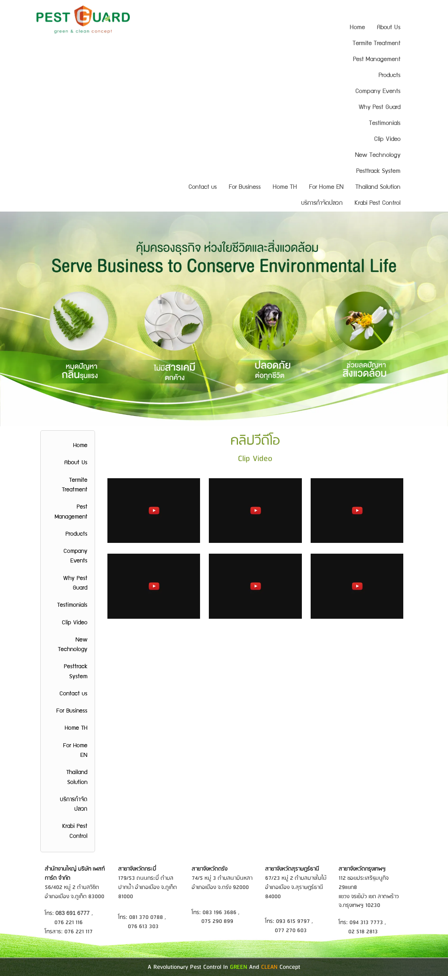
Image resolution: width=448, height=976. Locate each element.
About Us (388, 28)
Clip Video (387, 140)
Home (357, 28)
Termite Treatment (376, 44)
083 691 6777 (73, 913)
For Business (245, 187)
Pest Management (376, 60)
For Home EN (326, 187)
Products (389, 76)
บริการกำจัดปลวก (322, 203)
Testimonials (384, 124)
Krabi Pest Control (377, 203)
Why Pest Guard (379, 108)
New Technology (377, 155)
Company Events (377, 92)
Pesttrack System (378, 171)
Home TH (285, 187)
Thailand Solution (377, 187)
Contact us (202, 187)
